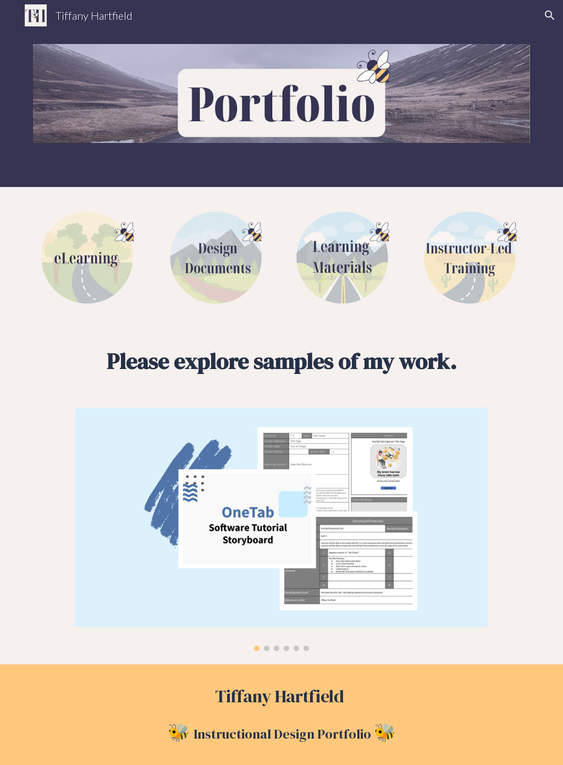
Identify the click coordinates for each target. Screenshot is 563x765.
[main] (282, 361)
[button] (550, 15)
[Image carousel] (281, 530)
